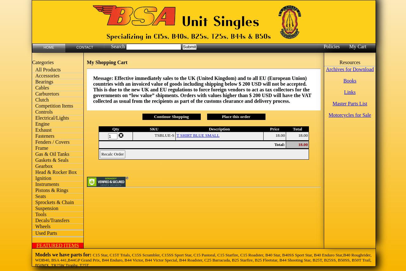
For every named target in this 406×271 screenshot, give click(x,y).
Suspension (46, 208)
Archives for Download (350, 69)
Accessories (47, 75)
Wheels (42, 226)
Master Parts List (349, 103)
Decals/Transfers (52, 220)
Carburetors (47, 93)
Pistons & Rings (51, 190)
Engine (42, 124)
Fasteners (44, 136)
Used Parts (46, 233)
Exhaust (43, 130)
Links (350, 92)
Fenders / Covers (52, 142)
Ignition (43, 178)
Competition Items (54, 106)
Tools (40, 214)
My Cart (357, 46)
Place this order (236, 116)
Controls (44, 112)
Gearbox (44, 166)
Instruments (47, 184)
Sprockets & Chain (54, 202)
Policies (332, 46)
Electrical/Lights (52, 118)
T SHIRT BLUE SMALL (198, 135)
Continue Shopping (171, 116)
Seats (40, 196)
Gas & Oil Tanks (52, 154)
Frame (41, 148)
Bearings (44, 81)
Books (350, 80)
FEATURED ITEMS (57, 245)
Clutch (42, 99)
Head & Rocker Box (56, 172)
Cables (42, 87)
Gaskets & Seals (52, 160)
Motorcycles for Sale (350, 115)
